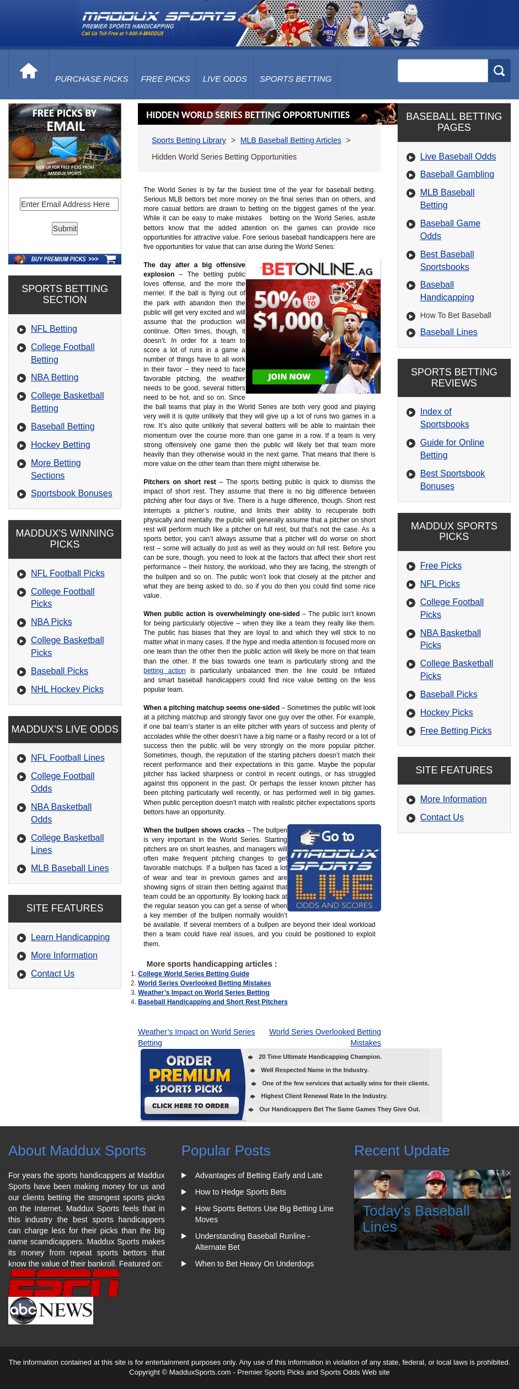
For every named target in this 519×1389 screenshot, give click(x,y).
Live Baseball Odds (458, 156)
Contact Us (52, 973)
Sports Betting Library (189, 140)
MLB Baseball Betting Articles (290, 140)
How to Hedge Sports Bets (240, 1191)
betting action (164, 671)
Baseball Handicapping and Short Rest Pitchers (212, 1002)
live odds (225, 78)
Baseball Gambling (457, 174)
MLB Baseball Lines (70, 868)
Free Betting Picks (456, 730)
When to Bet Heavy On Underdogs (254, 1263)
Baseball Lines (449, 332)
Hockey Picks (446, 712)
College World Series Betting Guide (193, 974)
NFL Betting (54, 328)
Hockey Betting (60, 444)
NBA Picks (51, 622)
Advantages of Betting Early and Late (259, 1175)
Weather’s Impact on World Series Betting (203, 992)
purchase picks (92, 78)
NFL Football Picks (68, 573)
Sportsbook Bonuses (72, 493)
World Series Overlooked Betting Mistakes (204, 983)
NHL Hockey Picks (67, 689)
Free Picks (441, 565)
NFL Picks (440, 584)
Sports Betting (296, 78)
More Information (64, 955)
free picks (165, 78)
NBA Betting (54, 377)
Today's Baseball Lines (415, 1218)
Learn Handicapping (70, 937)
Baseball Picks (59, 671)
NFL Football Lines (68, 757)
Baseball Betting (63, 426)
